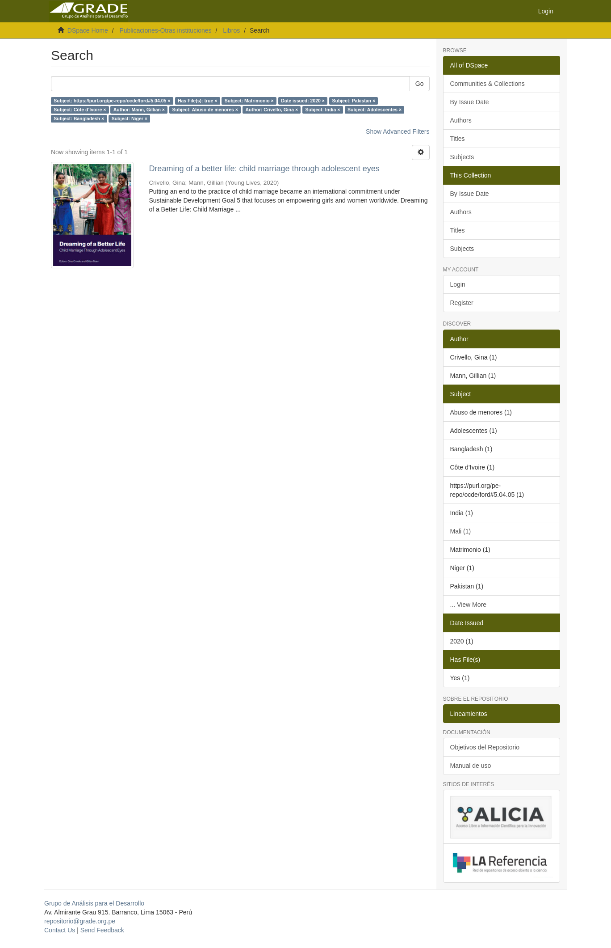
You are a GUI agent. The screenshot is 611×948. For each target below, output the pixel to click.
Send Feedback (102, 930)
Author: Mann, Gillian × (139, 109)
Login (457, 284)
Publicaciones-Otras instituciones (165, 30)
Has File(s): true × (197, 100)
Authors (461, 120)
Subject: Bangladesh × (79, 118)
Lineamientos (468, 713)
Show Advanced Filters (397, 131)
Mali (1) (460, 531)
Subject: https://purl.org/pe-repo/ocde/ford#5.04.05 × (112, 100)
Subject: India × (323, 109)
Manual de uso (470, 765)
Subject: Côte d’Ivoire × (80, 109)
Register (461, 302)
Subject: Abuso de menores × (205, 109)
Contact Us (59, 930)
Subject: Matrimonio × (249, 100)
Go (419, 83)
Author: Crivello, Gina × (271, 109)
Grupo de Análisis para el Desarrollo (94, 903)
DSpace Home (87, 30)
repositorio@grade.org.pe (79, 921)
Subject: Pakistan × (353, 100)
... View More (468, 604)
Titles (457, 138)
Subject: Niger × (129, 118)
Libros (231, 30)
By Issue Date (469, 102)
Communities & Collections (487, 83)
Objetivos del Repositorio (485, 747)
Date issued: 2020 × (303, 100)
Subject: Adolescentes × (374, 109)
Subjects (462, 157)
